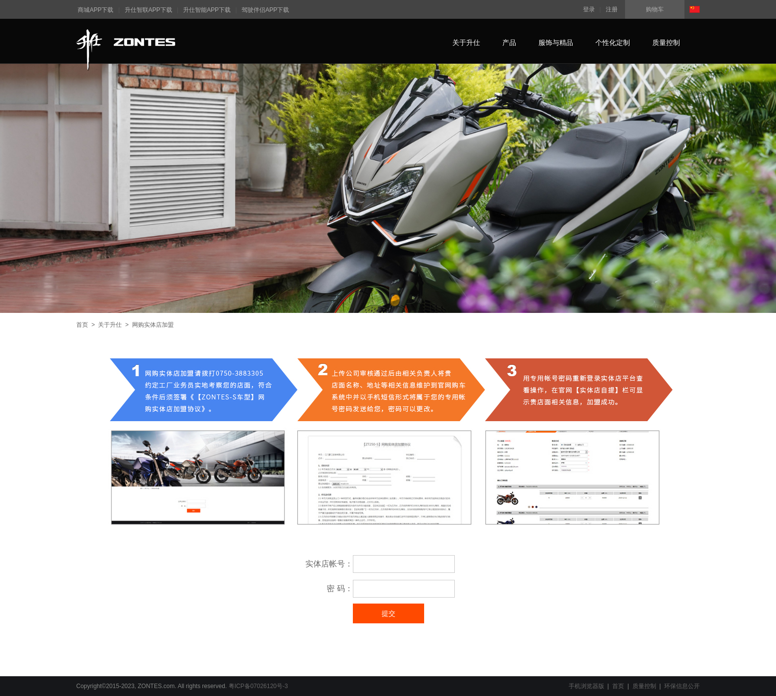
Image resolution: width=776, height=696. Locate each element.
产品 (509, 42)
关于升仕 (466, 42)
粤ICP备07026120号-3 (258, 686)
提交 (388, 613)
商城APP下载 (95, 9)
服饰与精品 (555, 42)
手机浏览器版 (586, 686)
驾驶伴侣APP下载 (265, 9)
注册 (612, 9)
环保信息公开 (682, 686)
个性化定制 (612, 42)
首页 (82, 324)
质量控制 (666, 42)
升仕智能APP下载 (207, 9)
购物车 (655, 9)
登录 (589, 9)
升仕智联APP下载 (148, 9)
